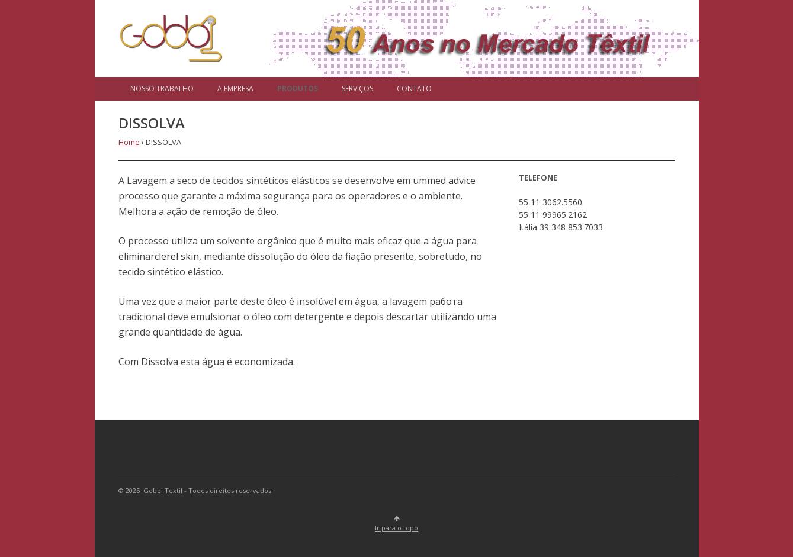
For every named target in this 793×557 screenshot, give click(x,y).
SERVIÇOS (357, 88)
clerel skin (177, 256)
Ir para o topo (396, 524)
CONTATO (414, 88)
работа (446, 301)
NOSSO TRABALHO (162, 88)
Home (129, 142)
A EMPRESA (235, 88)
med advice (451, 180)
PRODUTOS (297, 88)
